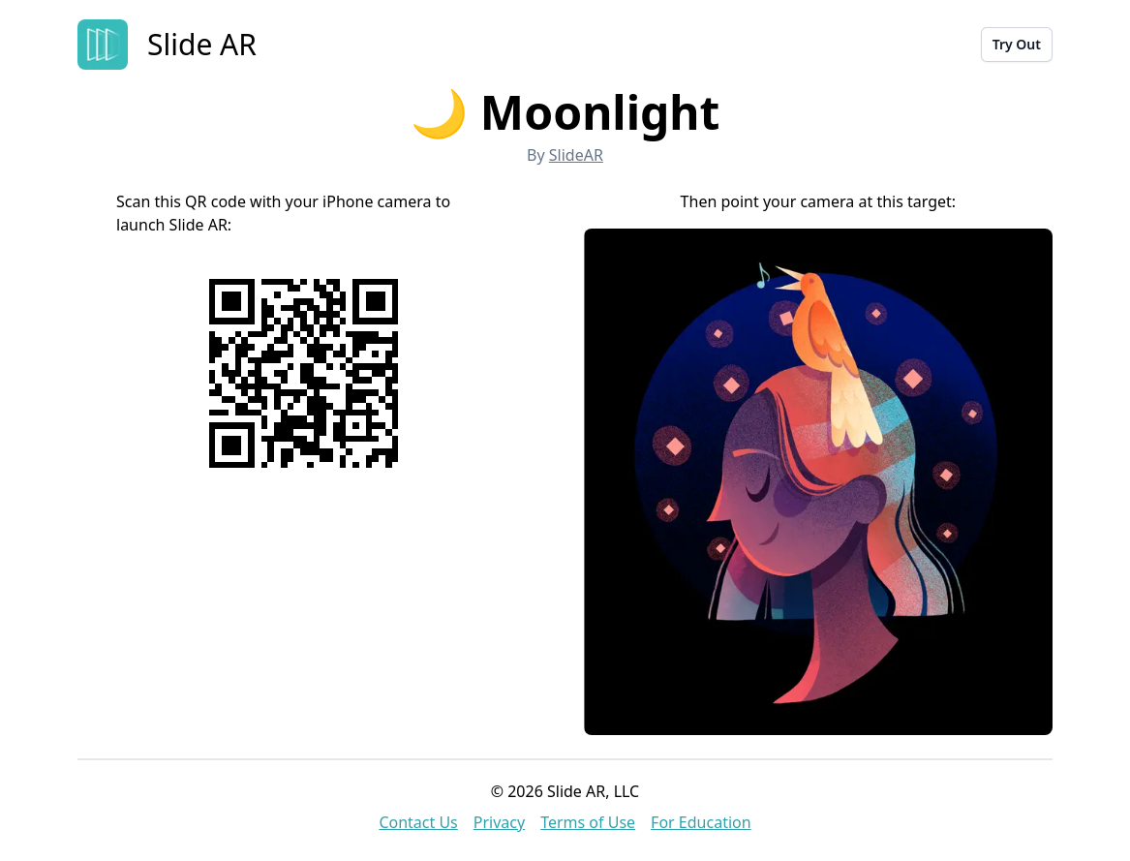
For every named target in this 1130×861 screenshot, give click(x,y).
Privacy (499, 822)
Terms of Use (587, 822)
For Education (701, 822)
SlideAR (576, 155)
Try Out (1017, 44)
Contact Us (418, 822)
